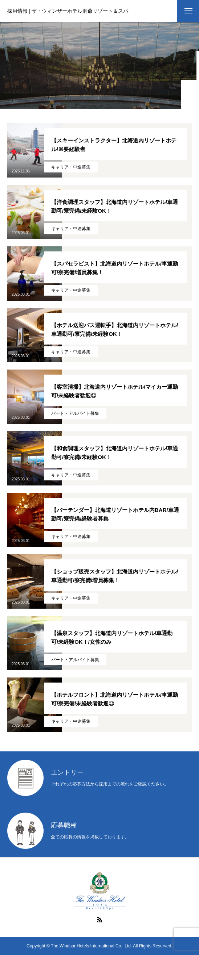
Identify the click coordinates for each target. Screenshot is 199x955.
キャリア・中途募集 (70, 167)
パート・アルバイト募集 (75, 413)
